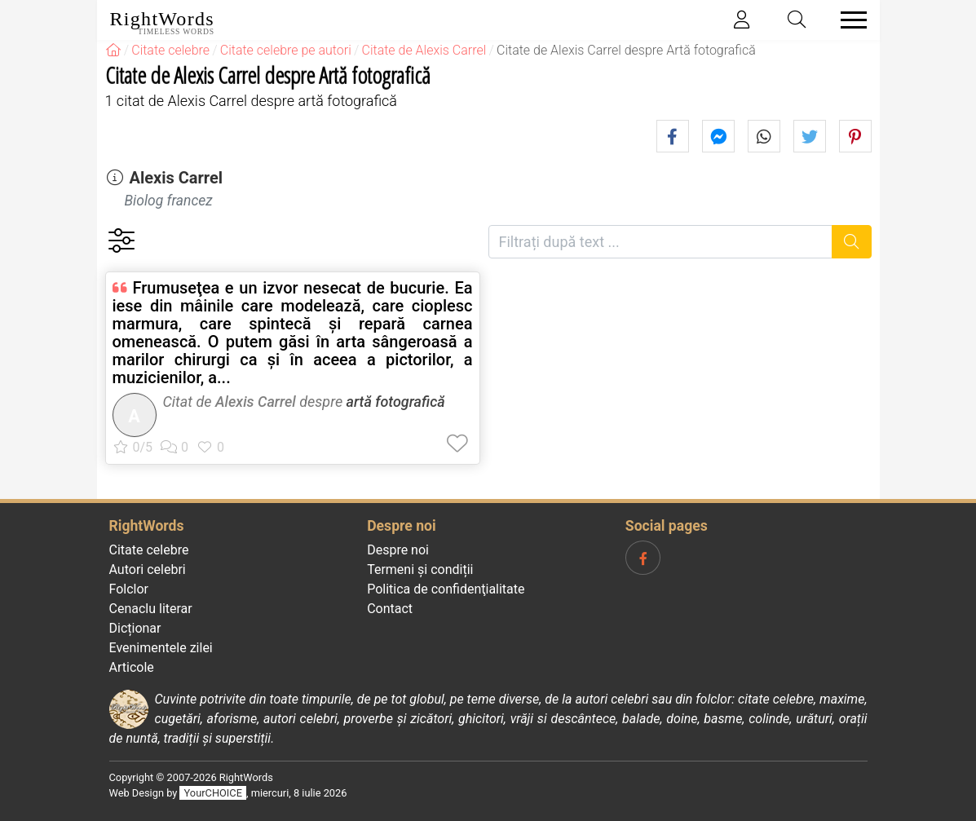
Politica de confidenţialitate (445, 589)
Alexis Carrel (176, 178)
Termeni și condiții (420, 569)
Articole (131, 667)
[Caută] (852, 241)
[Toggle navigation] (849, 20)
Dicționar (135, 628)
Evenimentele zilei (161, 647)
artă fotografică (396, 401)
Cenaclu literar (150, 608)
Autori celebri (147, 569)
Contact (390, 608)
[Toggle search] (796, 20)
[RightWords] (113, 50)
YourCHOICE (213, 793)
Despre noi (398, 550)
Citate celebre (149, 550)
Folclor (129, 589)
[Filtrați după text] (660, 241)
